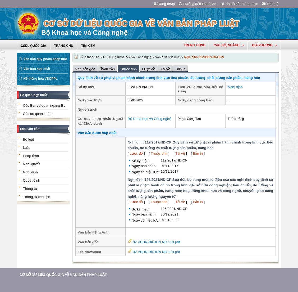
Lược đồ (136, 153)
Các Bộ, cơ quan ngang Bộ (44, 105)
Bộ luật (28, 139)
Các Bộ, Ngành (229, 45)
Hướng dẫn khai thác (197, 4)
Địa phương (264, 45)
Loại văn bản (30, 129)
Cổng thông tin (89, 57)
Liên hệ (270, 4)
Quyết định (31, 180)
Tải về (180, 153)
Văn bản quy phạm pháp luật (45, 59)
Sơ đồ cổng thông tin (239, 4)
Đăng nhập (164, 4)
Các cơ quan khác (37, 114)
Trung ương (194, 45)
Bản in (198, 153)
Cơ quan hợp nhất (33, 95)
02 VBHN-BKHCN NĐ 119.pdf (154, 242)
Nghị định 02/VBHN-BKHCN (204, 57)
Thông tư (30, 189)
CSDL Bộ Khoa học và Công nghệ (127, 57)
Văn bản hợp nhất (37, 69)
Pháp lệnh (31, 156)
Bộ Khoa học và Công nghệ (149, 119)
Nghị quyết (31, 164)
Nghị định (30, 172)
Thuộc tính (159, 153)
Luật (26, 148)
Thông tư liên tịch (36, 197)
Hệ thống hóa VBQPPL (41, 78)
